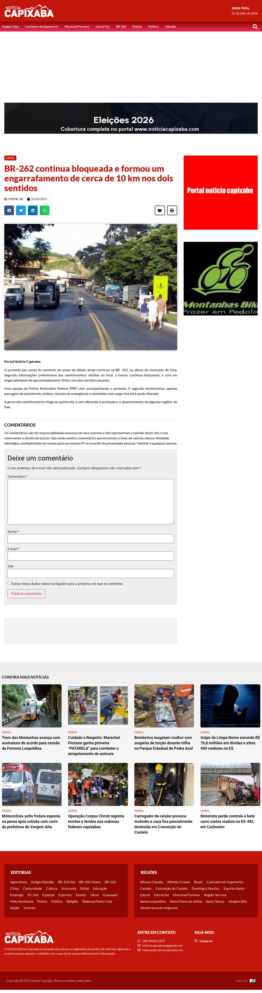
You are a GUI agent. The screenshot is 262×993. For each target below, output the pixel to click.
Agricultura (18, 882)
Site (10, 566)
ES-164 (33, 895)
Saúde (14, 908)
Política (153, 26)
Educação (100, 888)
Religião (72, 901)
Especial (48, 895)
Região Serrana (215, 895)
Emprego (16, 895)
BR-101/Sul (66, 882)
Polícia (137, 26)
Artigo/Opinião (42, 882)
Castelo (146, 888)
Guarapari (110, 895)
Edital (84, 888)
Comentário (18, 476)
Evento (81, 895)
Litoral (145, 895)
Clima (14, 888)
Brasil (198, 882)
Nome (13, 532)
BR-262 (121, 26)
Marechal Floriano (77, 26)
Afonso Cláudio (151, 882)
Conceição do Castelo (172, 888)
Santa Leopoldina (153, 901)
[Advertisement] (131, 64)
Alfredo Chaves (178, 882)
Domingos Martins (206, 888)
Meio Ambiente (21, 901)
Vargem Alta (10, 26)
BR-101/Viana (90, 882)
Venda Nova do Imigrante (159, 908)
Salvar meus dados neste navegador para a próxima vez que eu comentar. (67, 584)
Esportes (65, 895)
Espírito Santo (234, 888)
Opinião (170, 26)
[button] (255, 26)
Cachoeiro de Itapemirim (41, 26)
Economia (69, 888)
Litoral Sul (103, 26)
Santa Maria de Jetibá (186, 901)
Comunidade (32, 888)
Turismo (29, 908)
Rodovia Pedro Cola (97, 901)
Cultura (51, 888)
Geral (94, 895)
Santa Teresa (215, 901)
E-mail (13, 549)
